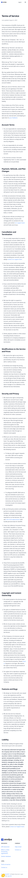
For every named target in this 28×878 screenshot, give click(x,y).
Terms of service (5, 864)
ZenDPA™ (7, 874)
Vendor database (6, 856)
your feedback (13, 118)
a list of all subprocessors (13, 519)
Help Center (18, 847)
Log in (19, 2)
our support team (20, 223)
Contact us (18, 850)
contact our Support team (17, 826)
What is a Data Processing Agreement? (5, 851)
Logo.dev (9, 876)
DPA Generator (5, 847)
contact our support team (15, 259)
